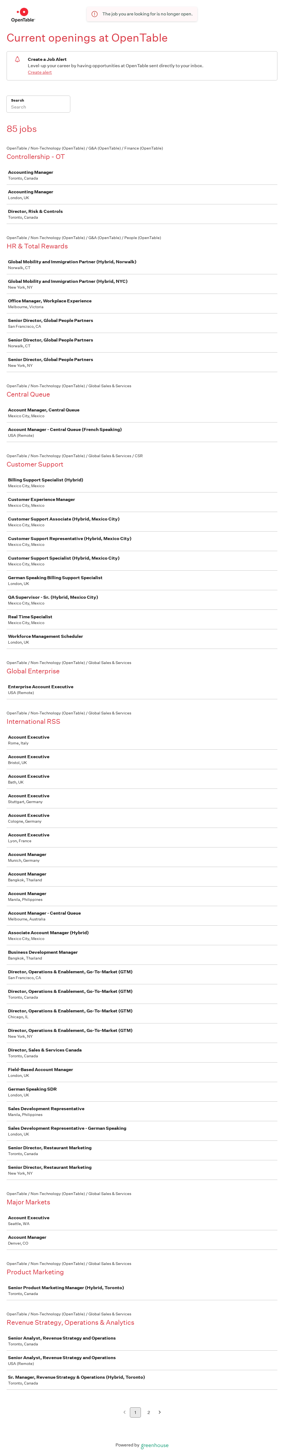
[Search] (38, 107)
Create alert (40, 72)
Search (17, 100)
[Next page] (160, 1412)
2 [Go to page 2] (149, 1412)
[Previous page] (124, 1412)
